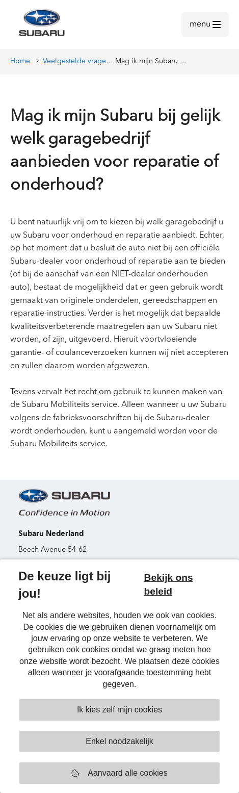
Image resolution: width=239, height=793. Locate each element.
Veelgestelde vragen (76, 61)
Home (20, 61)
